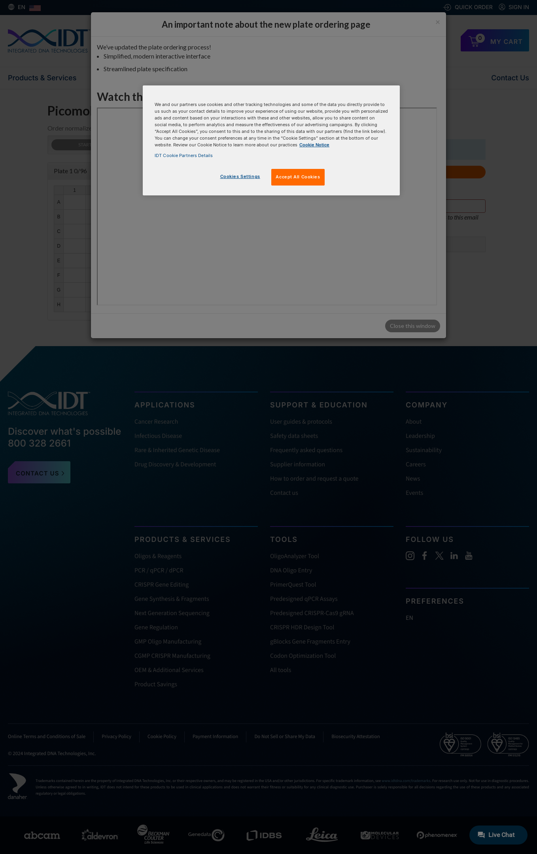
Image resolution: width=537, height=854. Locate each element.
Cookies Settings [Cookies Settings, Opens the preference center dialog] (240, 176)
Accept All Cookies (298, 177)
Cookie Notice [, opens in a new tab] (314, 145)
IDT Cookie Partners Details (184, 155)
